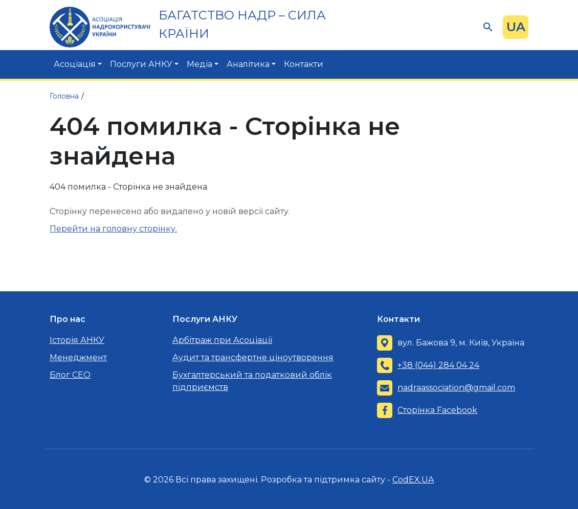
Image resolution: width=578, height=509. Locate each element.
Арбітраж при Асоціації (222, 340)
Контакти (303, 64)
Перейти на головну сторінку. (113, 229)
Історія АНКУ (77, 340)
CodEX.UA (413, 479)
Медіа (199, 64)
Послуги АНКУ (141, 64)
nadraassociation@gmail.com (456, 387)
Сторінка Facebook (437, 410)
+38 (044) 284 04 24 (438, 365)
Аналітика (248, 64)
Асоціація (75, 64)
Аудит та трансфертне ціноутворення (253, 357)
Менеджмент (78, 357)
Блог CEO (70, 375)
